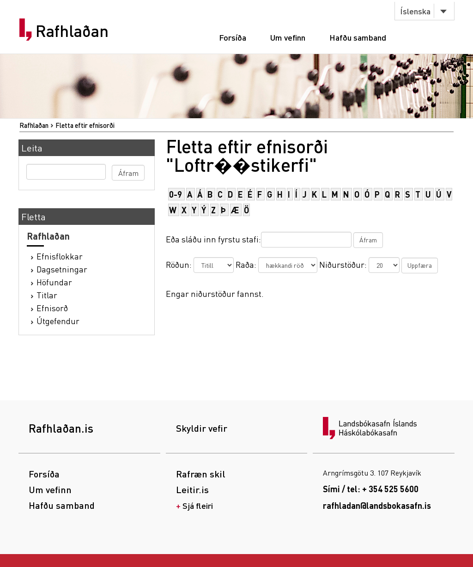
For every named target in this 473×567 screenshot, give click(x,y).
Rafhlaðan (72, 31)
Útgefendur (57, 320)
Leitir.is (192, 489)
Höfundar (54, 282)
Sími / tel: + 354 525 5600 (370, 488)
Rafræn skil (200, 474)
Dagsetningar (61, 269)
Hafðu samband (357, 37)
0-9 (175, 194)
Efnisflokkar (59, 256)
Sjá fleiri (197, 505)
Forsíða (232, 37)
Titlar (46, 295)
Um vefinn (287, 37)
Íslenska (415, 11)
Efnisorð (52, 307)
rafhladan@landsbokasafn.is (377, 505)
